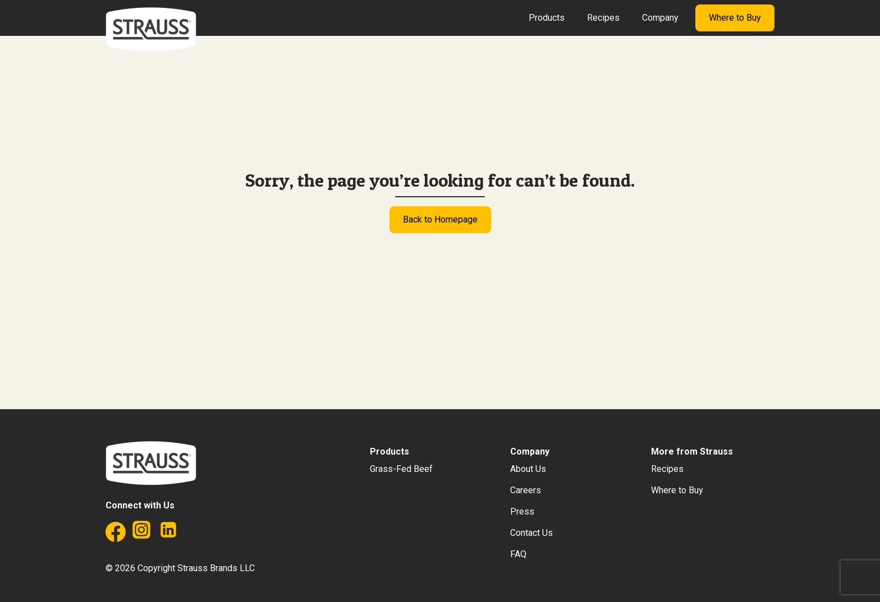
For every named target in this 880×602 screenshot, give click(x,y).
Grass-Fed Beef (401, 469)
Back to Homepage (440, 219)
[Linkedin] (168, 535)
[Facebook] (114, 535)
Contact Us (531, 532)
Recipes (603, 17)
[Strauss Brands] (151, 29)
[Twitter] (195, 535)
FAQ (518, 554)
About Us (528, 469)
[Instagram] (141, 535)
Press (522, 511)
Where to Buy (735, 17)
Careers (525, 490)
